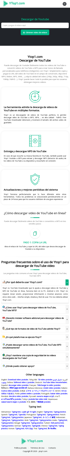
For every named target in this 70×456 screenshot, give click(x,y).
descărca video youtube (18, 396)
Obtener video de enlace (35, 32)
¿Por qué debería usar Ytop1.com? (22, 282)
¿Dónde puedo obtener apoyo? (18, 366)
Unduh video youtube (51, 388)
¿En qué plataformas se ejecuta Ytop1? (21, 337)
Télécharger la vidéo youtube (48, 385)
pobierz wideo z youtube (30, 393)
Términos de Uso (37, 448)
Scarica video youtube (10, 391)
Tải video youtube (45, 379)
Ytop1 (14, 4)
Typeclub (22, 414)
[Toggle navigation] (65, 4)
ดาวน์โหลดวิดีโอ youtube (11, 399)
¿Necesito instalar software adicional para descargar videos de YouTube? (33, 319)
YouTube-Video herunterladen (55, 382)
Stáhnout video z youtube (24, 382)
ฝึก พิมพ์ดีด (52, 428)
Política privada (20, 448)
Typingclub (36, 426)
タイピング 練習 (49, 417)
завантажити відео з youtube (13, 402)
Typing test (16, 412)
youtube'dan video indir (37, 399)
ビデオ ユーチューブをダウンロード (40, 391)
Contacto (52, 448)
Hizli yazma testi (57, 423)
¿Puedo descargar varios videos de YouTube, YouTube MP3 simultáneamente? (31, 346)
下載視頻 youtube (43, 402)
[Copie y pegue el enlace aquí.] (35, 25)
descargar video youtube (18, 385)
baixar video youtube (58, 393)
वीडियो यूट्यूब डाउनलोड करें (18, 388)
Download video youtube (18, 379)
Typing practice (60, 412)
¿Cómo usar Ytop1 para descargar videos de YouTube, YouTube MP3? (29, 309)
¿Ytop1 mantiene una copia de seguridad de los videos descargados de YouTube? (29, 357)
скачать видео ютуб (45, 396)
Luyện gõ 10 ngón (29, 412)
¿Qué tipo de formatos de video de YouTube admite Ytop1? (31, 328)
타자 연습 (29, 428)
